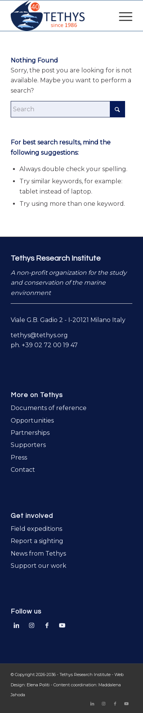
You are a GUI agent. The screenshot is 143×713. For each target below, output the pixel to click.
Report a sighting (37, 541)
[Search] (68, 109)
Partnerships (30, 432)
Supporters (28, 445)
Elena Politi (38, 684)
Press (19, 457)
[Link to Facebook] (47, 624)
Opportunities (32, 420)
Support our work (38, 565)
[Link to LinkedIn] (16, 624)
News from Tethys (38, 553)
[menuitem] (121, 15)
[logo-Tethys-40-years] (59, 15)
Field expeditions (36, 528)
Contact (23, 469)
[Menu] (121, 15)
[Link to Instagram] (31, 624)
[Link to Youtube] (62, 624)
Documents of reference (49, 408)
